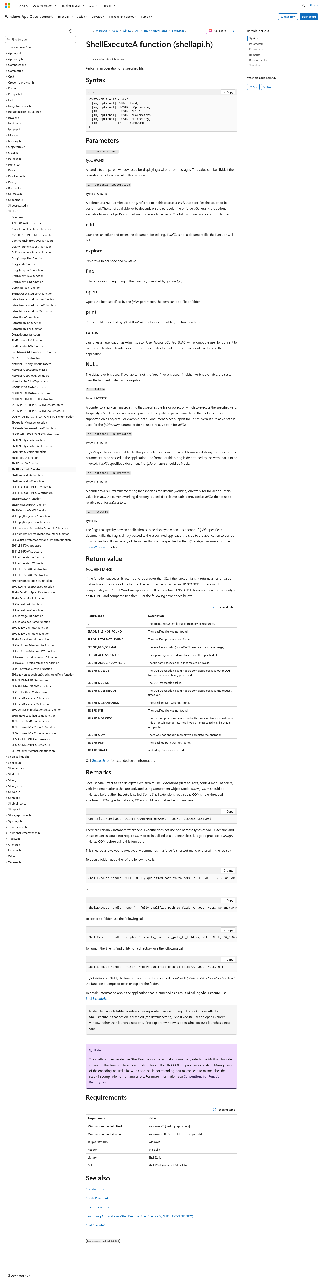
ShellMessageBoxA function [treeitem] (29, 504)
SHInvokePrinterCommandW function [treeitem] (35, 663)
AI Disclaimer (13, 1272)
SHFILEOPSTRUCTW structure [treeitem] (30, 575)
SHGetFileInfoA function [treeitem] (27, 604)
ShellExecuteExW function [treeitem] (28, 481)
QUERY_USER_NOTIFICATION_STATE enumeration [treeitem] (43, 416)
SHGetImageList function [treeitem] (27, 616)
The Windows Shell (155, 31)
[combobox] (40, 39)
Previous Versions (37, 1272)
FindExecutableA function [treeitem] (27, 340)
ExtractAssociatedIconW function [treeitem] (32, 311)
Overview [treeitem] (17, 217)
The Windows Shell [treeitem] (20, 47)
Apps (115, 31)
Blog (56, 1272)
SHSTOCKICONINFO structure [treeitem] (31, 745)
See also (254, 65)
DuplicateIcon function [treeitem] (26, 287)
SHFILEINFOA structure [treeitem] (26, 545)
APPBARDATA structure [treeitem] (26, 223)
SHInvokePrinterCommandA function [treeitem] (35, 657)
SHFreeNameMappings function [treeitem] (32, 581)
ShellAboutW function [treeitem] (25, 463)
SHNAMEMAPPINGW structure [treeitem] (31, 686)
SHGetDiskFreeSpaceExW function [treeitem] (33, 592)
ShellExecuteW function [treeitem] (26, 498)
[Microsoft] (7, 5)
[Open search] (304, 5)
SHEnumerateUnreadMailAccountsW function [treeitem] (40, 534)
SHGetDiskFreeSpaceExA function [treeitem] (33, 587)
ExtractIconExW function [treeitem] (27, 329)
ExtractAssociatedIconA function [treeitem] (32, 293)
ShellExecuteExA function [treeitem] (27, 475)
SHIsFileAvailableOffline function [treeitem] (32, 669)
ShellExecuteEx (96, 998)
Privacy (90, 1272)
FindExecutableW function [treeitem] (28, 346)
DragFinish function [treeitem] (24, 264)
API (137, 31)
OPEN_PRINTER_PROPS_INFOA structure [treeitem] (37, 405)
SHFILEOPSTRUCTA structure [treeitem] (30, 569)
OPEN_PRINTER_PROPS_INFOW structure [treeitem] (38, 411)
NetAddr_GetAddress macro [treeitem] (29, 370)
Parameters (256, 44)
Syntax (253, 38)
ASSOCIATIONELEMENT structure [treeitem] (33, 235)
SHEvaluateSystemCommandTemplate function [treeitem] (41, 540)
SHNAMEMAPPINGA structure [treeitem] (31, 680)
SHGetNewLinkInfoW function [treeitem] (30, 633)
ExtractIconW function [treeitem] (26, 334)
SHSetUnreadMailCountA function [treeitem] (33, 727)
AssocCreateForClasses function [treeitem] (32, 229)
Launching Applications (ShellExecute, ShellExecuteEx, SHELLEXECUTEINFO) (139, 1216)
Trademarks (171, 1272)
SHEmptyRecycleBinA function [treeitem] (31, 516)
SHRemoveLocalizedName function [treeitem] (34, 715)
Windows (102, 31)
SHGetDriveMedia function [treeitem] (29, 598)
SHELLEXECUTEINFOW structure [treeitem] (32, 493)
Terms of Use (150, 1272)
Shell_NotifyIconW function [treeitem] (29, 452)
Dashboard (309, 17)
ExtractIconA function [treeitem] (25, 317)
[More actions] (233, 31)
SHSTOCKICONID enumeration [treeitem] (31, 739)
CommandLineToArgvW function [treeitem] (32, 241)
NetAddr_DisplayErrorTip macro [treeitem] (31, 364)
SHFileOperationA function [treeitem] (28, 557)
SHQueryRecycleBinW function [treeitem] (31, 704)
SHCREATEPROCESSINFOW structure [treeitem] (35, 434)
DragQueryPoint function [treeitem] (27, 282)
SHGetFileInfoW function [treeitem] (27, 610)
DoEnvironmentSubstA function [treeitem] (32, 246)
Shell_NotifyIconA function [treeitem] (28, 440)
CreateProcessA (97, 1198)
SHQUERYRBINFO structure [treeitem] (29, 692)
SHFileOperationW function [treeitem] (29, 563)
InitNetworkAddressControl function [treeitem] (34, 352)
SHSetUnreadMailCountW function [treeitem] (34, 733)
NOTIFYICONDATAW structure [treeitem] (31, 393)
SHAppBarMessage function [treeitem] (29, 422)
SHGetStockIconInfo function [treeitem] (30, 639)
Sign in (313, 5)
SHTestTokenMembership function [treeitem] (33, 751)
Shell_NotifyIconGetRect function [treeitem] (32, 446)
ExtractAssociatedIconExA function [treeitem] (33, 299)
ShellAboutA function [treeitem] (25, 458)
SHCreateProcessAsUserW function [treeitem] (34, 428)
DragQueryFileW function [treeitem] (28, 276)
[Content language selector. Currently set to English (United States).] (24, 1261)
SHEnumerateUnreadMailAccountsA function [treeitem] (40, 528)
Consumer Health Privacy (118, 1272)
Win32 (127, 31)
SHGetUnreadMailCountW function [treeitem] (34, 651)
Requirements (258, 60)
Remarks (254, 55)
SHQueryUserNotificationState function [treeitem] (36, 710)
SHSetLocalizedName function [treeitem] (31, 721)
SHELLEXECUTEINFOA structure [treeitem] (32, 487)
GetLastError (101, 760)
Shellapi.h (178, 31)
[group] (161, 878)
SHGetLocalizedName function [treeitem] (31, 622)
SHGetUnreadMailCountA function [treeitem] (33, 645)
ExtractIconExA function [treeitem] (27, 323)
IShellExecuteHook (99, 1207)
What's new (288, 17)
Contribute (74, 1272)
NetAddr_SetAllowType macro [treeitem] (30, 381)
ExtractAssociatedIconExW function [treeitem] (34, 305)
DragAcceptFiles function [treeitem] (27, 258)
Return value (257, 49)
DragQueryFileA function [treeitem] (27, 270)
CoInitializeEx (95, 1189)
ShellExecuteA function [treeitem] (26, 469)
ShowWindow (96, 547)
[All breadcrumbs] (89, 31)
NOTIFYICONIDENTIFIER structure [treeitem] (33, 399)
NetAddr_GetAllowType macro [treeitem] (30, 375)
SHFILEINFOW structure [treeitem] (27, 551)
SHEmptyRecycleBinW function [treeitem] (31, 522)
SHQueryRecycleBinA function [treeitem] (31, 698)
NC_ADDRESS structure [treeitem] (26, 358)
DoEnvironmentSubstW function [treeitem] (32, 252)
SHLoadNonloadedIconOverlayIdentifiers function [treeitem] (43, 674)
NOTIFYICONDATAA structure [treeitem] (30, 387)
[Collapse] (71, 31)
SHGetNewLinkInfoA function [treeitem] (30, 627)
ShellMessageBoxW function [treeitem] (29, 510)
